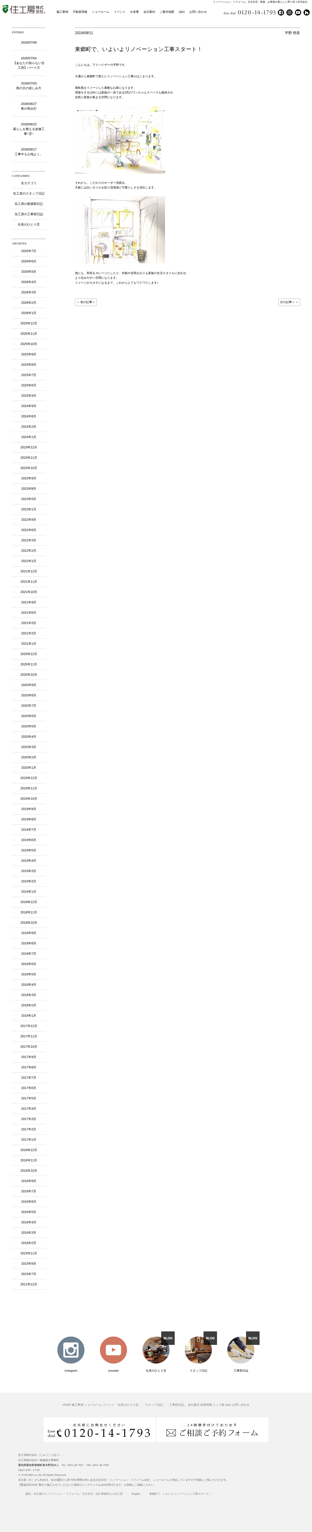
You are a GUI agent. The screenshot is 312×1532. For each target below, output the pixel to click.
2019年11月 (28, 788)
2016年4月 (28, 1222)
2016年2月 (28, 1243)
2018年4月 (28, 984)
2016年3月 (28, 1232)
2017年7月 (28, 1077)
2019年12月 (28, 778)
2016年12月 (28, 1150)
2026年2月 (28, 302)
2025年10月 (28, 344)
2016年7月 (28, 1191)
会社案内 (149, 11)
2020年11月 (28, 664)
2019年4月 (28, 860)
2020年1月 (28, 767)
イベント (120, 11)
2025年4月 (28, 395)
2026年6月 (28, 261)
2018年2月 (28, 1005)
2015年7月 (28, 1274)
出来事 (134, 11)
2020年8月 (28, 695)
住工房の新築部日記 (29, 204)
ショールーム (100, 11)
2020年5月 (28, 726)
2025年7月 (28, 375)
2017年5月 (28, 1098)
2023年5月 (28, 499)
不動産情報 (80, 11)
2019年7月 (28, 829)
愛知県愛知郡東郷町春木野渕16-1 (38, 1465)
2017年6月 (28, 1088)
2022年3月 (28, 540)
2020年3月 (28, 747)
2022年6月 (28, 530)
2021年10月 (28, 592)
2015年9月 (28, 1263)
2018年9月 (28, 933)
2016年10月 (28, 1170)
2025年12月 (28, 323)
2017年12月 (28, 1026)
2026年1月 (28, 313)
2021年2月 (28, 633)
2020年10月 (28, 674)
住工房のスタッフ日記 (29, 193)
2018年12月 (28, 902)
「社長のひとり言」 (128, 1405)
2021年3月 (28, 623)
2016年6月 (28, 1201)
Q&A (182, 11)
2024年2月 (28, 426)
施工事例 (62, 11)
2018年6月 (28, 964)
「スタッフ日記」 (154, 1405)
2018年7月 (28, 953)
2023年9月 (28, 478)
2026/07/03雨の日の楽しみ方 (28, 86)
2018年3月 (28, 995)
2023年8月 (28, 488)
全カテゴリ (29, 183)
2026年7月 (28, 251)
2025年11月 (28, 333)
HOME (66, 1405)
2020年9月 (28, 685)
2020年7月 (28, 705)
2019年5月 (28, 850)
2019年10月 (28, 798)
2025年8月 (28, 364)
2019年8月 (28, 819)
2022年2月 (28, 550)
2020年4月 (28, 736)
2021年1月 (28, 643)
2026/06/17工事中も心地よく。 (29, 152)
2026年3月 (28, 292)
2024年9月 (28, 406)
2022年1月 (28, 561)
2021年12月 (28, 571)
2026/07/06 (29, 42)
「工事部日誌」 (176, 1405)
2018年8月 (28, 943)
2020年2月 (28, 757)
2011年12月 (28, 1284)
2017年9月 (28, 1057)
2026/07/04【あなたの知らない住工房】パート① (29, 62)
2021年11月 (28, 581)
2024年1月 (28, 437)
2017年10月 (28, 1046)
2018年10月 (28, 922)
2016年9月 (28, 1181)
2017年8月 (28, 1067)
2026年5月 (28, 271)
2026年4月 (28, 282)
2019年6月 (28, 840)
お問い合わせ (198, 11)
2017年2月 (28, 1129)
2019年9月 (28, 809)
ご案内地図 (167, 11)
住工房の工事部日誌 (29, 214)
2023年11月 (28, 457)
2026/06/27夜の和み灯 (29, 106)
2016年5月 (28, 1212)
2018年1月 (28, 1015)
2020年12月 (28, 654)
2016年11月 (28, 1160)
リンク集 (218, 1405)
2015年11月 (28, 1253)
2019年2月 (28, 881)
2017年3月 (28, 1119)
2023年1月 (28, 509)
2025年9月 (28, 354)
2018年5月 (28, 974)
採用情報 (206, 1405)
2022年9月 (28, 519)
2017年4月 (28, 1108)
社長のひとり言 (29, 224)
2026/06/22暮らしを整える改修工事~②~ (29, 128)
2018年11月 (28, 912)
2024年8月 (28, 416)
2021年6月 (28, 612)
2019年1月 (28, 891)
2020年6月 (28, 716)
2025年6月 (28, 385)
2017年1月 (28, 1139)
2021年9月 (28, 602)
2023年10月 (28, 468)
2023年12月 (28, 447)
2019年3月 (28, 871)
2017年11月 (28, 1036)
